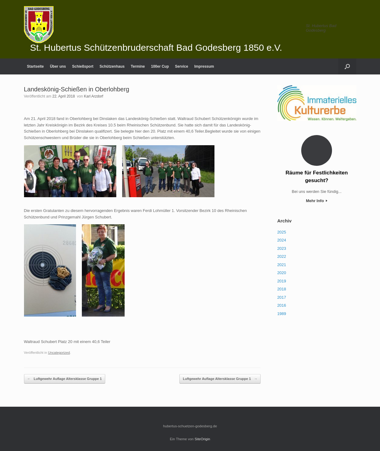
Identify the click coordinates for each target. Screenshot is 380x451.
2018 (281, 289)
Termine (138, 66)
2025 (281, 232)
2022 (281, 256)
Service (181, 66)
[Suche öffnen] (347, 66)
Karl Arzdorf (93, 96)
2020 (281, 272)
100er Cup (160, 66)
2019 (281, 281)
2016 (281, 305)
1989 (281, 313)
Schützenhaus (112, 66)
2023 (281, 248)
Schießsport (82, 66)
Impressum (204, 66)
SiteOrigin (202, 439)
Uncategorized (59, 352)
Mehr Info (316, 200)
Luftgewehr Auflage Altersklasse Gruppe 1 (64, 378)
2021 (281, 264)
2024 (281, 240)
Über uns (58, 66)
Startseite (35, 66)
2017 (281, 297)
